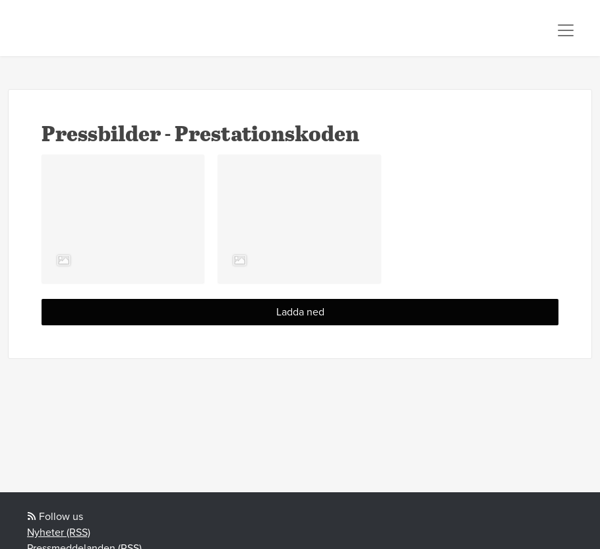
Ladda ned (300, 312)
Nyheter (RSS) (58, 532)
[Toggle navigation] (566, 30)
